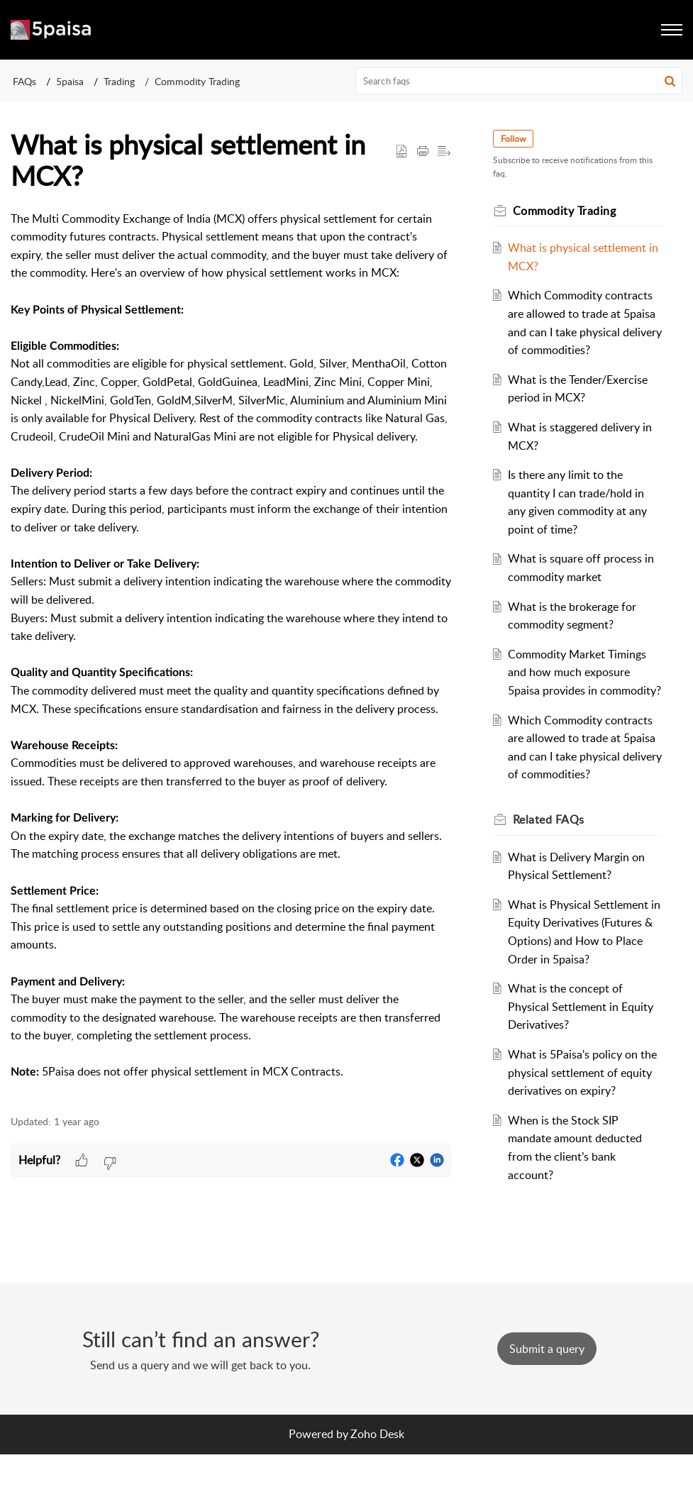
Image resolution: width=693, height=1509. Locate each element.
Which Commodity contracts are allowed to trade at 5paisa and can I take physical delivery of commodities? (583, 331)
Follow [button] (516, 139)
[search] (518, 80)
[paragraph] (231, 655)
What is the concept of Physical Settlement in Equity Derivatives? (584, 1061)
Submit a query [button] (546, 1403)
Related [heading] (552, 874)
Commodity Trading (197, 81)
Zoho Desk (377, 1488)
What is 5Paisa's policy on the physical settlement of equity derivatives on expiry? (582, 1127)
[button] (670, 80)
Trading (119, 81)
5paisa (70, 81)
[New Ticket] (547, 1403)
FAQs (24, 81)
